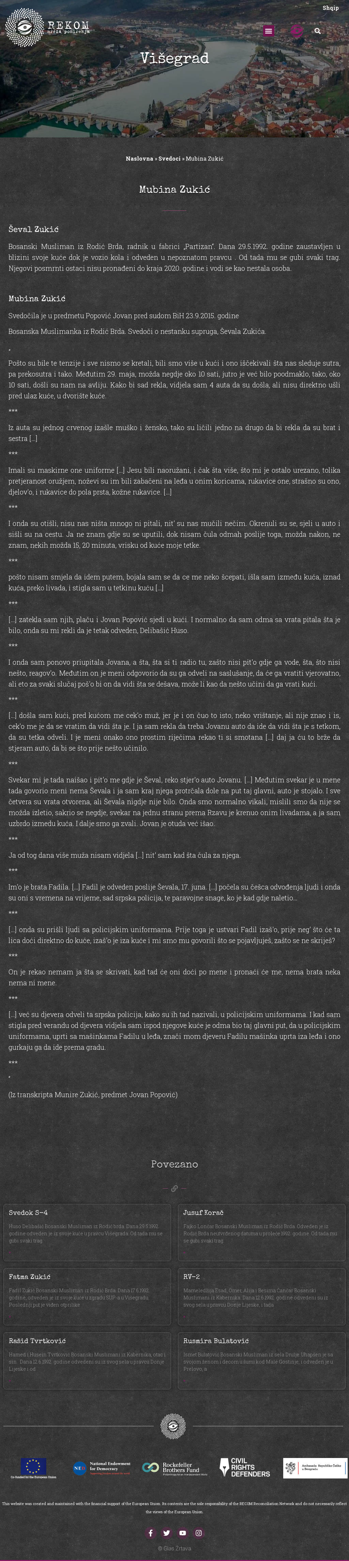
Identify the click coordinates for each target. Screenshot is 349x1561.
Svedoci (169, 158)
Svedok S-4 (28, 1213)
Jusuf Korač (203, 1213)
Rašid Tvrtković (37, 1341)
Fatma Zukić (29, 1277)
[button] (268, 30)
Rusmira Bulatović (216, 1341)
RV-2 (191, 1277)
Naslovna (139, 158)
